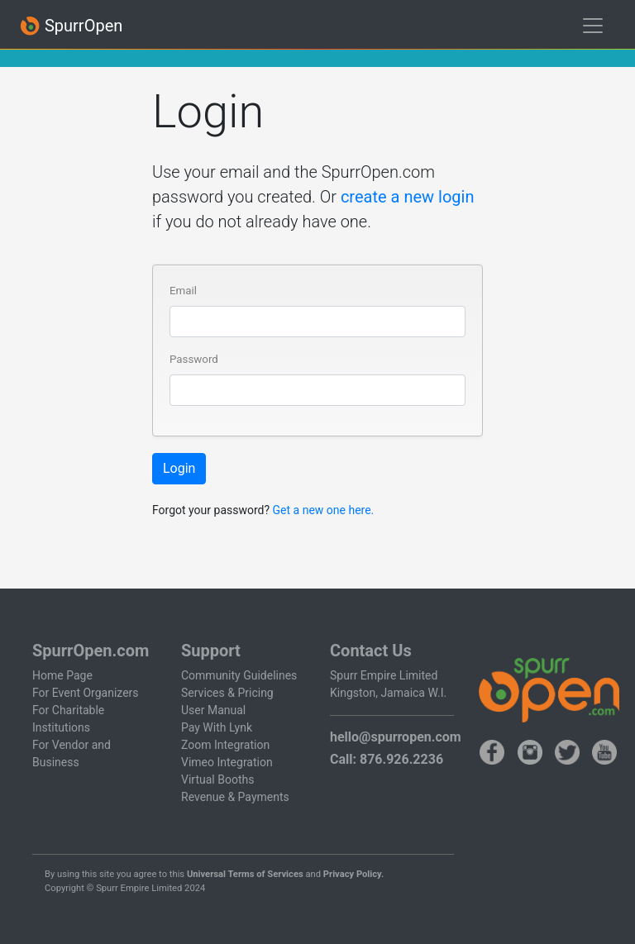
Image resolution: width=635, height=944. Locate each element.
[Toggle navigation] (593, 25)
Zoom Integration (225, 744)
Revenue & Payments (235, 796)
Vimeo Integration (227, 762)
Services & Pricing (227, 692)
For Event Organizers (85, 692)
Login (179, 468)
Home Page (62, 675)
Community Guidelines (239, 675)
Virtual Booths (217, 779)
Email (183, 290)
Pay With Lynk (216, 727)
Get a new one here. (324, 510)
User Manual (213, 710)
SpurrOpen (71, 26)
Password (193, 359)
